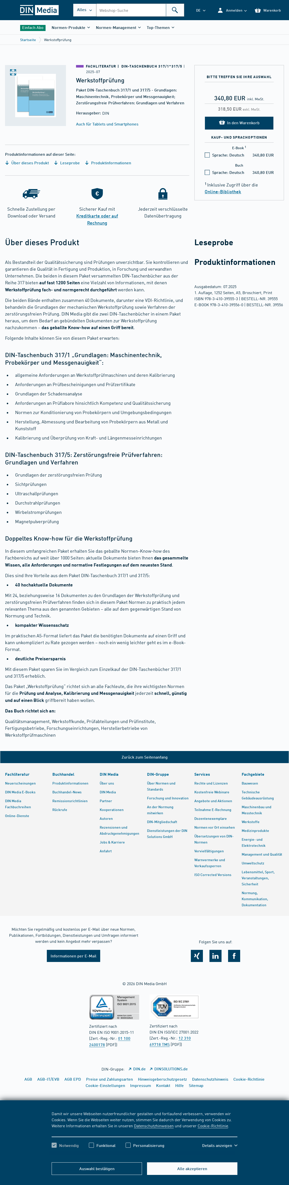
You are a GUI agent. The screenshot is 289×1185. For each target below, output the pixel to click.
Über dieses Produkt (27, 162)
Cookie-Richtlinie (213, 1125)
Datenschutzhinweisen (154, 1125)
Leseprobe (67, 162)
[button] (232, 10)
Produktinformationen (108, 162)
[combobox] (140, 10)
